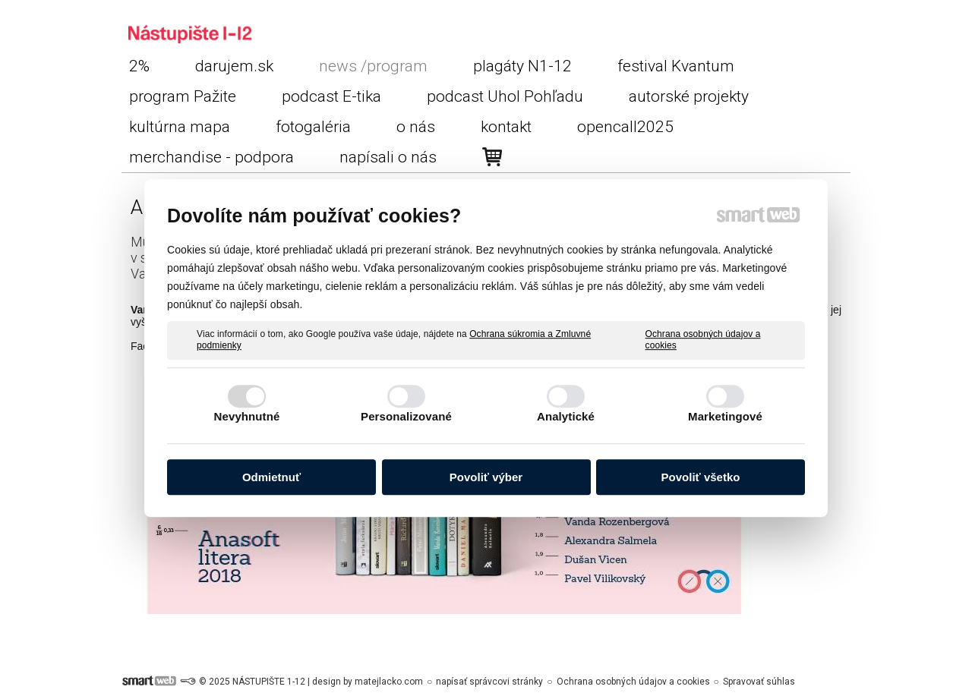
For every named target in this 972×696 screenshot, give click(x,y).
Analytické (566, 416)
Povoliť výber (486, 477)
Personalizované (406, 416)
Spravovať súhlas (759, 681)
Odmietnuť (271, 477)
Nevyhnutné (247, 416)
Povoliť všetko (700, 477)
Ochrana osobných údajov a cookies (703, 340)
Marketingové (725, 416)
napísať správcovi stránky (489, 681)
